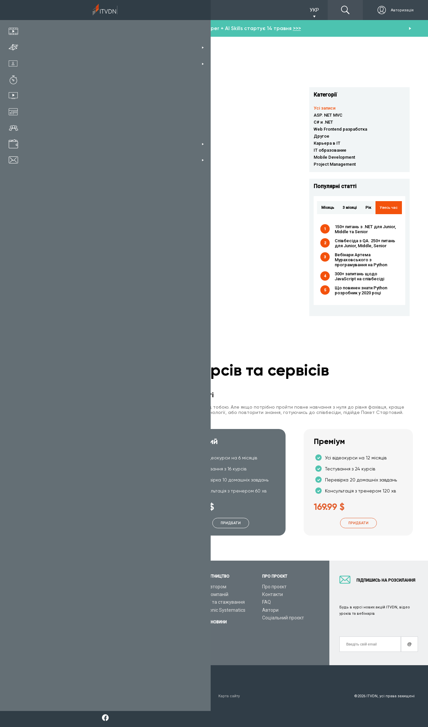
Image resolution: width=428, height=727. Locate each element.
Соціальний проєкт (283, 617)
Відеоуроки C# (134, 602)
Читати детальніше (108, 115)
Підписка (64, 10)
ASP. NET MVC (328, 115)
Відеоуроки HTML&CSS (143, 625)
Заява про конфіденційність (122, 696)
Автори (270, 610)
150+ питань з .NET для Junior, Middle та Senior (365, 229)
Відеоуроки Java (136, 617)
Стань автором (209, 586)
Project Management (335, 164)
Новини (201, 640)
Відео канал (60, 633)
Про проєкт (274, 586)
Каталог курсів (63, 594)
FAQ (266, 602)
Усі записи (324, 108)
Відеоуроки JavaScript (142, 633)
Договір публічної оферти (183, 696)
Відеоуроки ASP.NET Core (145, 610)
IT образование (330, 150)
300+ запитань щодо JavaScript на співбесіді (359, 276)
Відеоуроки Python (138, 594)
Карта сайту (229, 696)
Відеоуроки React (137, 648)
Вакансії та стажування (219, 602)
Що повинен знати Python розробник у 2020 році (361, 290)
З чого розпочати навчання (148, 586)
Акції (198, 632)
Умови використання (66, 696)
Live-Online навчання (70, 625)
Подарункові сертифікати (75, 617)
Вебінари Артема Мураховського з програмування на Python (361, 259)
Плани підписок (64, 610)
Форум (54, 648)
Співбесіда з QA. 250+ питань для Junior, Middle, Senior (365, 243)
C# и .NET (323, 122)
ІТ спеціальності (65, 602)
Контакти (272, 594)
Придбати (103, 523)
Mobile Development (334, 157)
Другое (321, 136)
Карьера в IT (327, 143)
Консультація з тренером (75, 586)
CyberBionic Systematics (219, 610)
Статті (54, 640)
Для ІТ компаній (210, 594)
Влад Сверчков (156, 179)
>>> (297, 28)
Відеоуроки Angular (139, 640)
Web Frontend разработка (340, 129)
